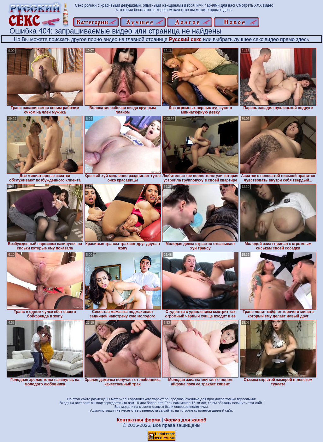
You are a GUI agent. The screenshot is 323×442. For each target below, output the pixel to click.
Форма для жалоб (185, 419)
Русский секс (185, 39)
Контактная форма (139, 419)
